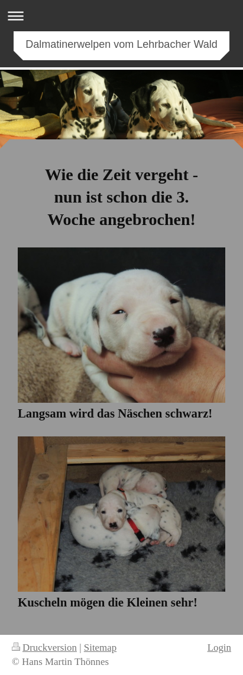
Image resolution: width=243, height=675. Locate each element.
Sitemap (100, 647)
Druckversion (44, 647)
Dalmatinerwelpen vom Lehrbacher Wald (121, 44)
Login (219, 647)
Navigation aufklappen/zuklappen (121, 15)
